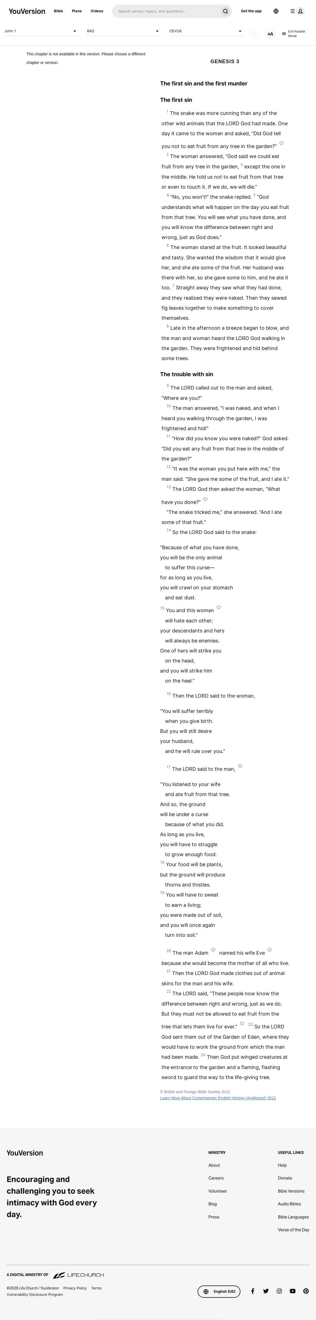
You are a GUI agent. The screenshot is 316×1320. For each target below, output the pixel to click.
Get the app (251, 11)
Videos (97, 11)
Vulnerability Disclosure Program (35, 1294)
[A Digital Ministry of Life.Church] (158, 1272)
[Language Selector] (276, 11)
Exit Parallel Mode (293, 33)
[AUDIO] (254, 33)
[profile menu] (296, 11)
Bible (58, 11)
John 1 (41, 31)
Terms (96, 1288)
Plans (77, 11)
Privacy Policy (75, 1288)
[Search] (165, 11)
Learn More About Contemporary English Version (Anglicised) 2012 (218, 1098)
